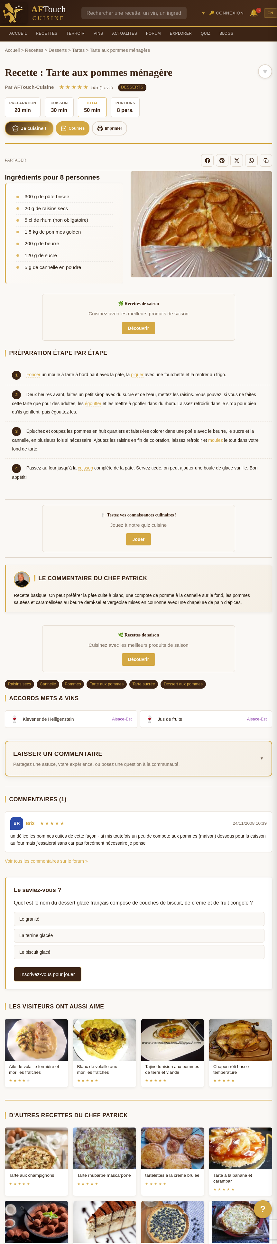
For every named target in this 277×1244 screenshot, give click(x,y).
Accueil (18, 33)
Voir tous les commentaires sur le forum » (46, 860)
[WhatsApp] (253, 161)
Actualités (124, 33)
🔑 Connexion (226, 13)
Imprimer (121, 129)
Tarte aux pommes (107, 683)
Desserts (58, 50)
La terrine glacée (36, 935)
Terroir (75, 33)
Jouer (138, 539)
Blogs (226, 33)
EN (270, 13)
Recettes (47, 33)
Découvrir (138, 327)
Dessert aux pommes (183, 683)
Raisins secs (19, 683)
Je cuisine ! (32, 129)
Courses (81, 129)
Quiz (205, 33)
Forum (153, 33)
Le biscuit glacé (35, 951)
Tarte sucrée (143, 683)
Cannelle (48, 683)
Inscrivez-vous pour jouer (47, 974)
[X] (240, 161)
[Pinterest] (227, 161)
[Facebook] (214, 161)
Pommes (73, 683)
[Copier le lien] (266, 161)
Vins (98, 33)
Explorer (181, 33)
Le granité (29, 918)
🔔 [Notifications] (255, 12)
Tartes (78, 50)
